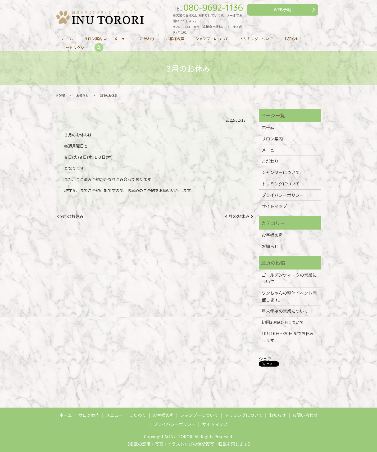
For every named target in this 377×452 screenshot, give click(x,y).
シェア (265, 358)
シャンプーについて (212, 38)
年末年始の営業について (285, 311)
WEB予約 (282, 9)
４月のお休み (236, 216)
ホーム (67, 38)
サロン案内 (93, 38)
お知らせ (291, 38)
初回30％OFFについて (283, 322)
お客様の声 (175, 38)
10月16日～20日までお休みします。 (288, 336)
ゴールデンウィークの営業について (289, 278)
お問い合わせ (305, 415)
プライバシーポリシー (283, 195)
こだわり (147, 38)
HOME (60, 95)
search (99, 48)
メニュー (121, 38)
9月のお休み (72, 216)
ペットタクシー (75, 47)
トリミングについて (256, 38)
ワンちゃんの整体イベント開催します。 (289, 296)
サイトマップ (274, 206)
